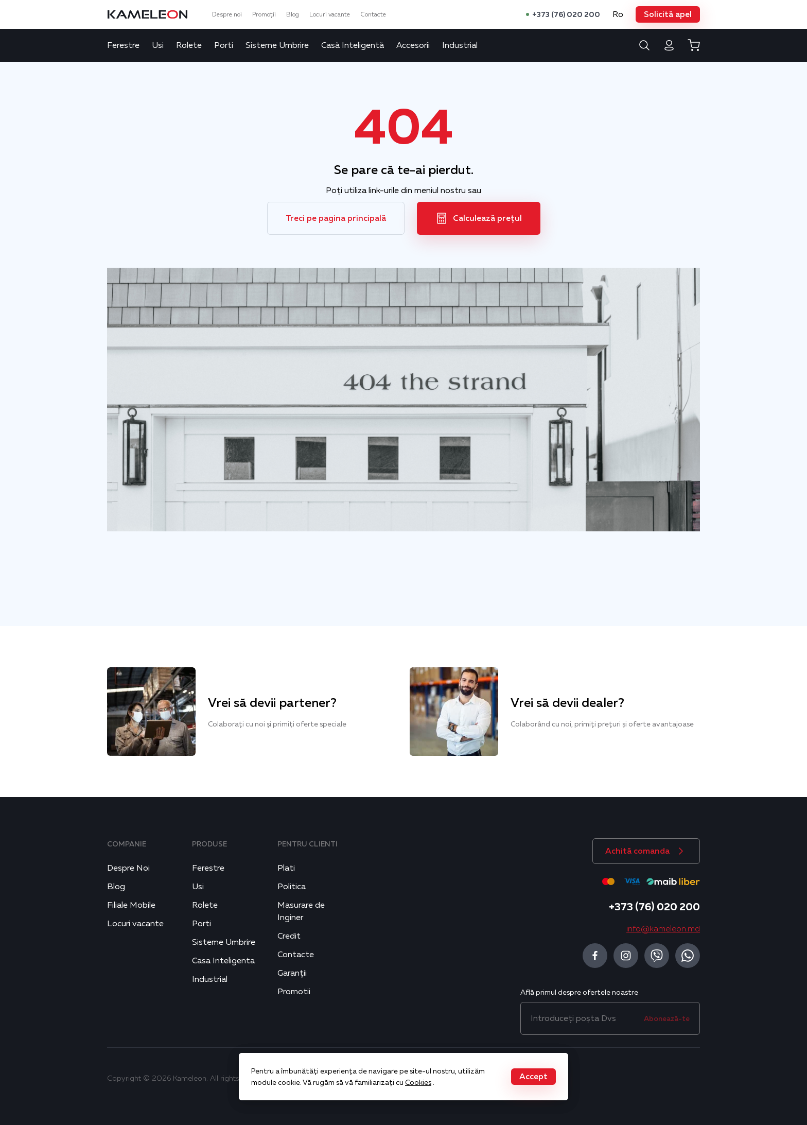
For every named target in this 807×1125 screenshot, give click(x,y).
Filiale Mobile (131, 905)
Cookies (418, 1082)
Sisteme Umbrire (277, 45)
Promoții (264, 14)
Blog (292, 14)
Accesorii (413, 45)
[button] (668, 14)
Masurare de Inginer (301, 911)
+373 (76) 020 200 (566, 14)
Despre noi (227, 14)
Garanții (292, 973)
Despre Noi (128, 868)
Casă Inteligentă (352, 45)
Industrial (460, 45)
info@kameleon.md (663, 928)
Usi (158, 45)
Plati (286, 868)
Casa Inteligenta (223, 960)
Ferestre (123, 45)
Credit (289, 936)
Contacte (373, 14)
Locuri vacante (329, 14)
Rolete (189, 45)
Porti (223, 45)
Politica (291, 886)
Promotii (293, 991)
